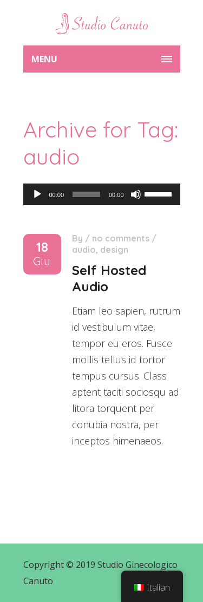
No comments (120, 238)
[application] (101, 194)
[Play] (37, 194)
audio (84, 249)
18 (42, 254)
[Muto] (135, 194)
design (114, 249)
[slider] (86, 194)
